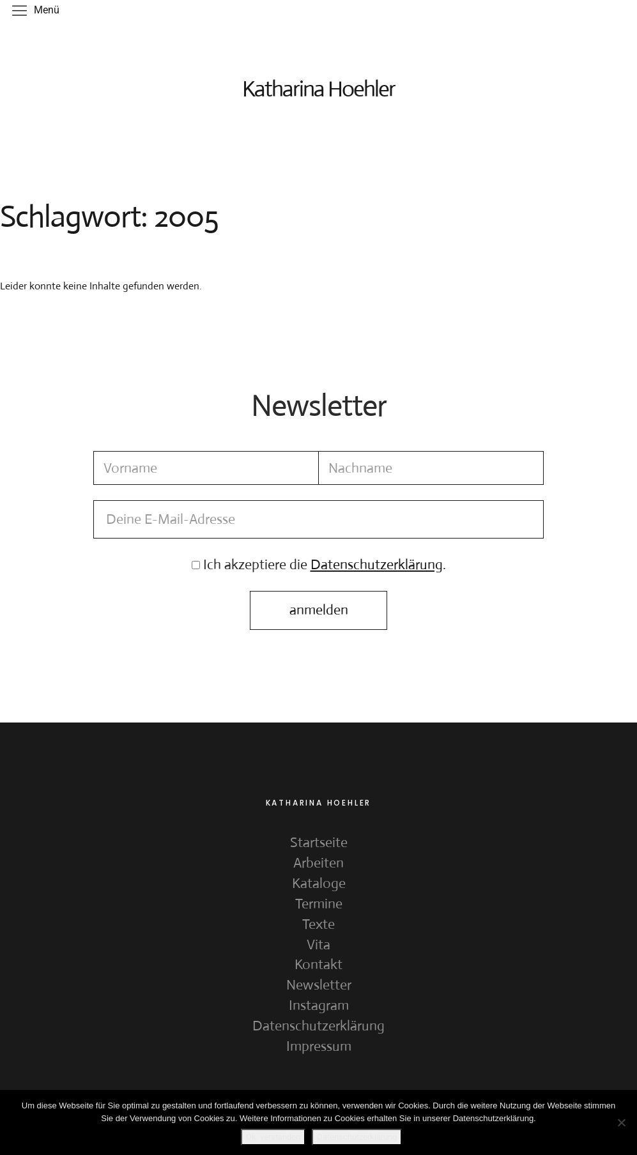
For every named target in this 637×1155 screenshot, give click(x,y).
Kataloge (319, 884)
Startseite (319, 843)
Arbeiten (318, 864)
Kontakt (318, 966)
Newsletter (318, 986)
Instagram (319, 1006)
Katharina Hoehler (319, 89)
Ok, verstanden (274, 1137)
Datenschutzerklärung (318, 1027)
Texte (318, 925)
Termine (318, 905)
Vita (318, 945)
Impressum (318, 1047)
